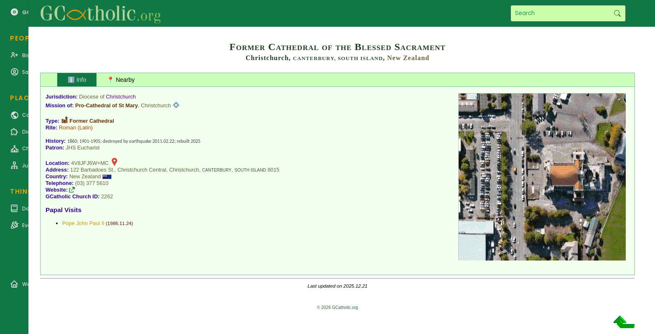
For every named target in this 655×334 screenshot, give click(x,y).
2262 (107, 196)
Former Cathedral (91, 121)
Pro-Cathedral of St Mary (106, 105)
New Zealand (408, 57)
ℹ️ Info (77, 79)
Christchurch (121, 97)
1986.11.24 (119, 223)
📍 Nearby (121, 79)
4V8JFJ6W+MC (90, 163)
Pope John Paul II (83, 223)
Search (617, 13)
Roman (67, 127)
